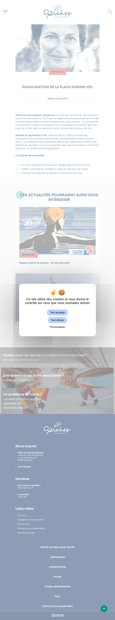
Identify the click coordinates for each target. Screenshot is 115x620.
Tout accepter (57, 312)
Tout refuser (57, 320)
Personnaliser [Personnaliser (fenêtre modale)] (57, 327)
